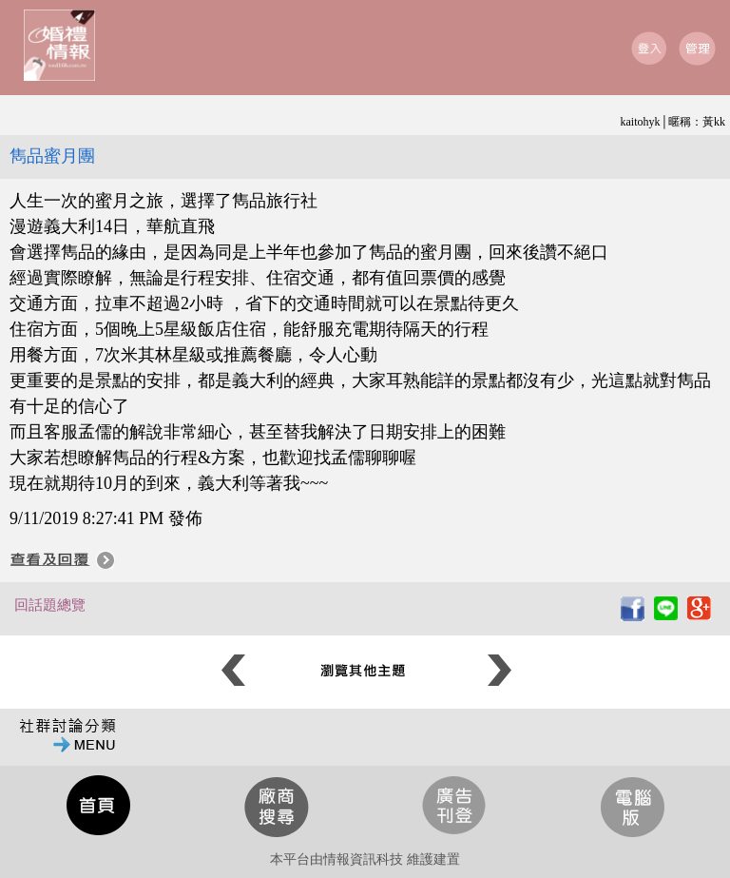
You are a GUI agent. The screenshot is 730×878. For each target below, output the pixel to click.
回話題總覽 (50, 605)
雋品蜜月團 (52, 156)
